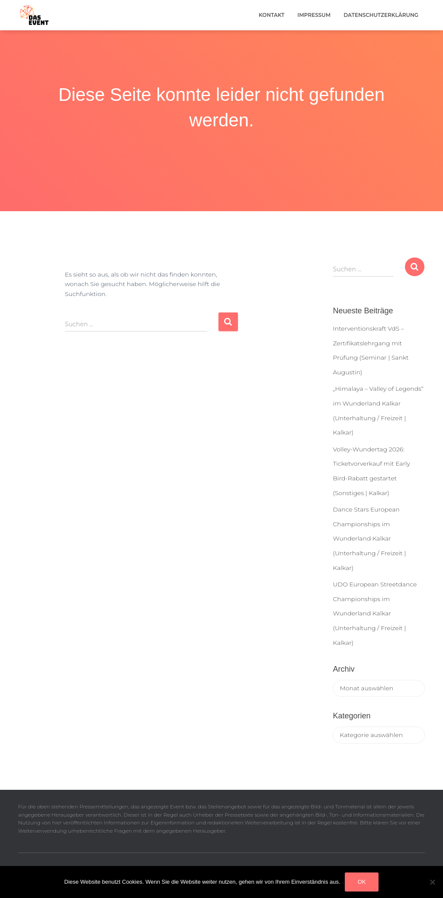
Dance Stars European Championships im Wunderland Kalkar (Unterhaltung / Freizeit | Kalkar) (369, 538)
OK (362, 882)
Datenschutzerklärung (380, 15)
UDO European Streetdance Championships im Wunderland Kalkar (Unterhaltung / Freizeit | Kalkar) (375, 613)
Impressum (314, 15)
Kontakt (272, 15)
